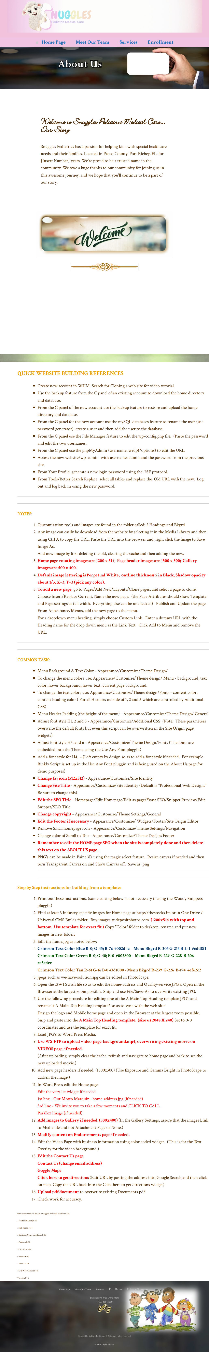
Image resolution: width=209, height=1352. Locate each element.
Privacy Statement (138, 1289)
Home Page (51, 42)
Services (129, 42)
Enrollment (160, 42)
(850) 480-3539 (104, 1302)
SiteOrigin (102, 1344)
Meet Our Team (92, 42)
